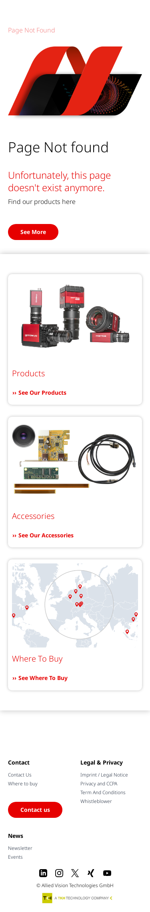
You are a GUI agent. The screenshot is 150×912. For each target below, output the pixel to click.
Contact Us (20, 774)
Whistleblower (96, 801)
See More (33, 232)
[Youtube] (107, 873)
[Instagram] (59, 873)
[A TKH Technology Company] (78, 898)
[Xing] (91, 873)
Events (15, 856)
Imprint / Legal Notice (104, 774)
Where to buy (23, 783)
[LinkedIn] (43, 873)
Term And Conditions (103, 792)
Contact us (35, 809)
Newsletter (20, 848)
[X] (75, 873)
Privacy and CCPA (98, 783)
